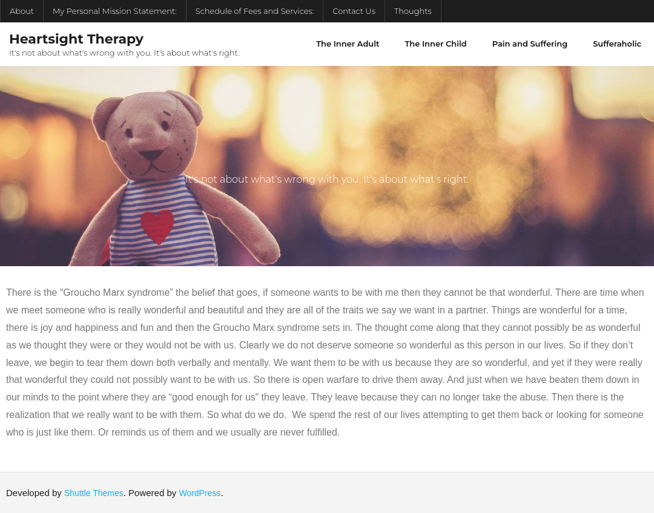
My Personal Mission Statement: (115, 11)
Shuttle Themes (94, 493)
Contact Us (353, 11)
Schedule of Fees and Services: (255, 11)
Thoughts (413, 11)
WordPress (199, 493)
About (22, 11)
